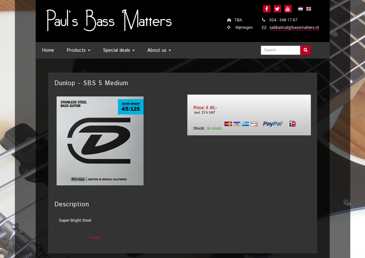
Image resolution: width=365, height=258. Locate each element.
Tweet (94, 237)
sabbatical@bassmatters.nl (294, 27)
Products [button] (78, 50)
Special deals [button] (119, 50)
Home (48, 50)
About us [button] (159, 50)
